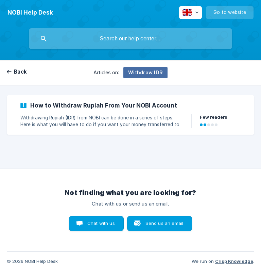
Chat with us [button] (101, 223)
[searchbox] (130, 38)
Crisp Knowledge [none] (234, 261)
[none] (30, 12)
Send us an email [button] (164, 223)
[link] (130, 115)
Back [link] (20, 72)
